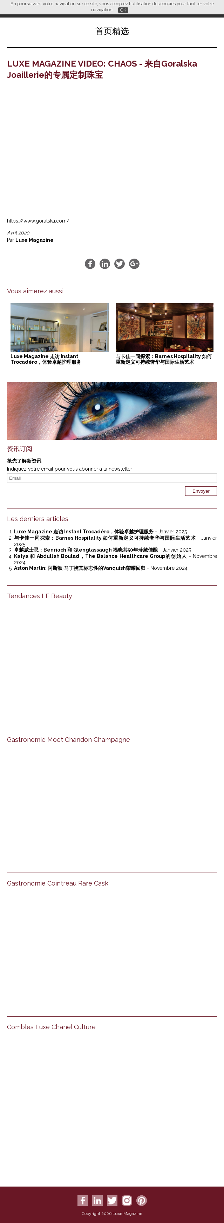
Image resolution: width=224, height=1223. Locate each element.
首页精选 (112, 31)
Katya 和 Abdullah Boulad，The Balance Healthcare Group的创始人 (100, 556)
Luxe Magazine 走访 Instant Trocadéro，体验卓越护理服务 (46, 359)
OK (123, 10)
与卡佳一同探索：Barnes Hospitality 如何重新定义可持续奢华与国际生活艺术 (164, 359)
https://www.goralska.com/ (38, 221)
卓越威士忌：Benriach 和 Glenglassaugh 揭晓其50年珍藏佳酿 (86, 550)
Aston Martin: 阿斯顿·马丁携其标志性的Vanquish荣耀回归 (79, 568)
